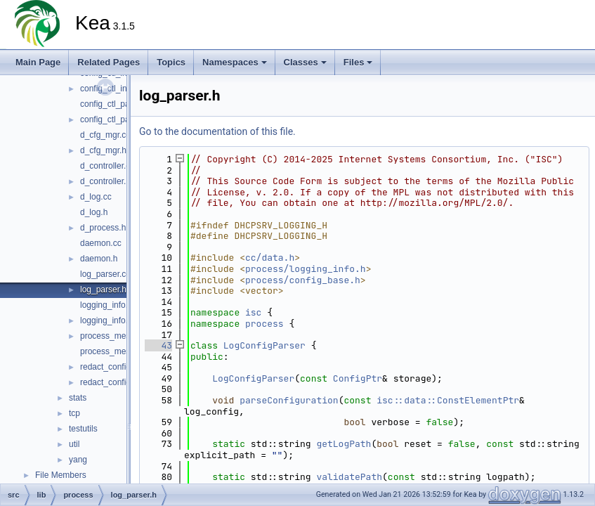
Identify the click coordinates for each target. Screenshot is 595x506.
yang (78, 460)
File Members (60, 475)
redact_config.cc (110, 367)
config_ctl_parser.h (115, 119)
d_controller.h (105, 181)
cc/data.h (269, 258)
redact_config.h (109, 382)
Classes (305, 62)
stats (77, 398)
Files (358, 62)
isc (253, 312)
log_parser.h (103, 289)
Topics (171, 62)
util (74, 444)
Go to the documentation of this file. (217, 131)
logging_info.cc (108, 305)
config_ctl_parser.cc (117, 104)
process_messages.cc (122, 336)
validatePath (349, 477)
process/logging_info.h (305, 269)
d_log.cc (96, 197)
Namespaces (234, 62)
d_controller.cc (107, 166)
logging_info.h (106, 320)
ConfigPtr (357, 378)
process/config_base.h (302, 280)
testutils (83, 429)
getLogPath (343, 444)
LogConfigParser (264, 345)
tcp (74, 413)
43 (158, 345)
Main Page (37, 62)
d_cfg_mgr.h (103, 150)
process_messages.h (119, 351)
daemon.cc (101, 243)
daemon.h (98, 259)
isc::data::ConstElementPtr (448, 400)
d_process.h (103, 228)
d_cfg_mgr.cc (105, 135)
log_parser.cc (105, 274)
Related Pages (108, 62)
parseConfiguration (289, 400)
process (264, 324)
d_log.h (93, 212)
